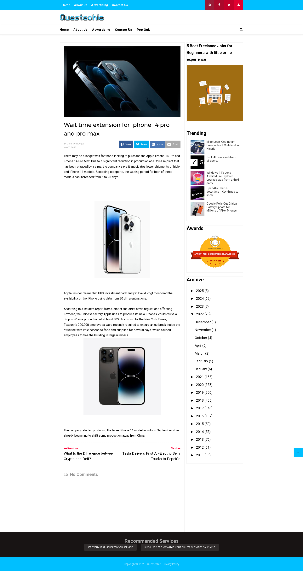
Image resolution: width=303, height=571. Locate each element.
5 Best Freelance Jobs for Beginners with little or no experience (209, 53)
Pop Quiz (144, 30)
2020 (200, 385)
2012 (200, 447)
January (201, 369)
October (201, 338)
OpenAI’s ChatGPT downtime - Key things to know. (222, 191)
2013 (200, 439)
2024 (200, 298)
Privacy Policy (171, 563)
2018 (200, 400)
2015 (200, 424)
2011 (200, 455)
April (198, 345)
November (203, 330)
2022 (200, 314)
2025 (200, 291)
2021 (200, 377)
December (203, 322)
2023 (200, 306)
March (200, 353)
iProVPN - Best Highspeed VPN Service (110, 547)
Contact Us (120, 5)
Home (66, 5)
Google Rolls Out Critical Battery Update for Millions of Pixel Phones (222, 207)
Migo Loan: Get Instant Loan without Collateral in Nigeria (223, 145)
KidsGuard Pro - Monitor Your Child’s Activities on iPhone (180, 547)
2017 (200, 408)
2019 (200, 392)
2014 (200, 432)
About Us (80, 5)
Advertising (99, 5)
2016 (200, 416)
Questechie (154, 563)
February (202, 361)
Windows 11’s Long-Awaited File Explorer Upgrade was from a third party (223, 178)
